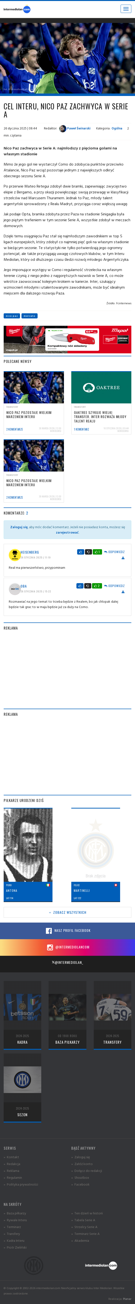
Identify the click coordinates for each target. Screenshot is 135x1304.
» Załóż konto (82, 1163)
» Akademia (80, 1240)
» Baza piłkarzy (15, 1213)
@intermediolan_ (67, 962)
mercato (29, 316)
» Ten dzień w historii (87, 1213)
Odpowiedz (114, 552)
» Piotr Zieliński (15, 1247)
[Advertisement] (67, 669)
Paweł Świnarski (75, 128)
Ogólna (117, 128)
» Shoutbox (80, 1177)
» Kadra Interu (14, 1240)
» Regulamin (13, 1177)
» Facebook (80, 1184)
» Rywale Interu (15, 1219)
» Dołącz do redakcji (86, 1170)
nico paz (12, 316)
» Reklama (11, 1170)
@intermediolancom (67, 947)
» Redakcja (12, 1163)
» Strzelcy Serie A (84, 1226)
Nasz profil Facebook (68, 930)
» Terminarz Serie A (85, 1233)
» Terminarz (12, 1226)
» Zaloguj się (80, 1156)
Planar (127, 1299)
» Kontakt (11, 1156)
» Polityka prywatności (21, 1184)
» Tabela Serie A (83, 1219)
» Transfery (12, 1233)
